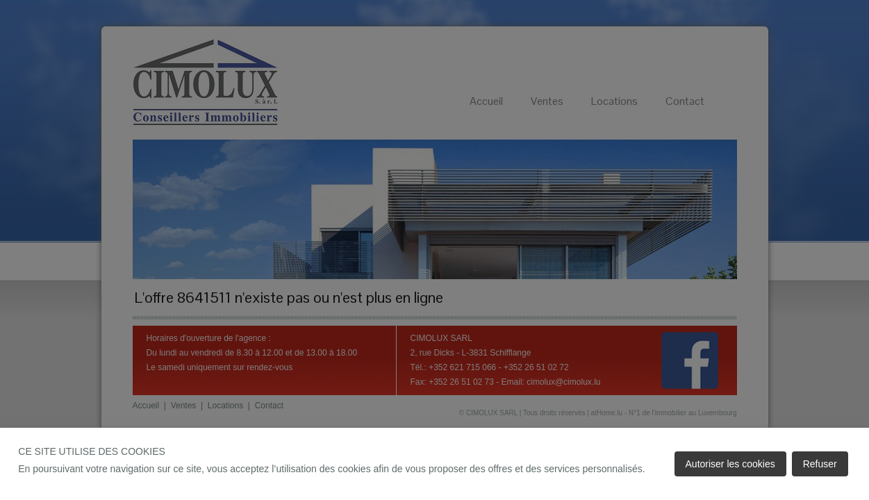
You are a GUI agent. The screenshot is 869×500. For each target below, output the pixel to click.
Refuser (820, 463)
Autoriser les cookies (730, 463)
